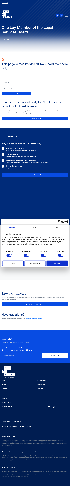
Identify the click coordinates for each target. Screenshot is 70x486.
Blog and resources (7, 406)
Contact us (40, 388)
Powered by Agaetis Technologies (35, 484)
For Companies (41, 380)
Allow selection (35, 263)
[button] (57, 15)
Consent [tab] (12, 227)
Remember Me (8, 88)
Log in (16, 93)
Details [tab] (35, 227)
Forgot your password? (61, 88)
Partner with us (6, 402)
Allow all (57, 263)
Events (4, 384)
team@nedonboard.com (34, 318)
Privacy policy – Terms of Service (11, 421)
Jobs (3, 380)
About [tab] (58, 227)
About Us (4, 398)
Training (4, 388)
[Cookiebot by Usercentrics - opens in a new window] (59, 221)
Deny (13, 263)
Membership (41, 384)
